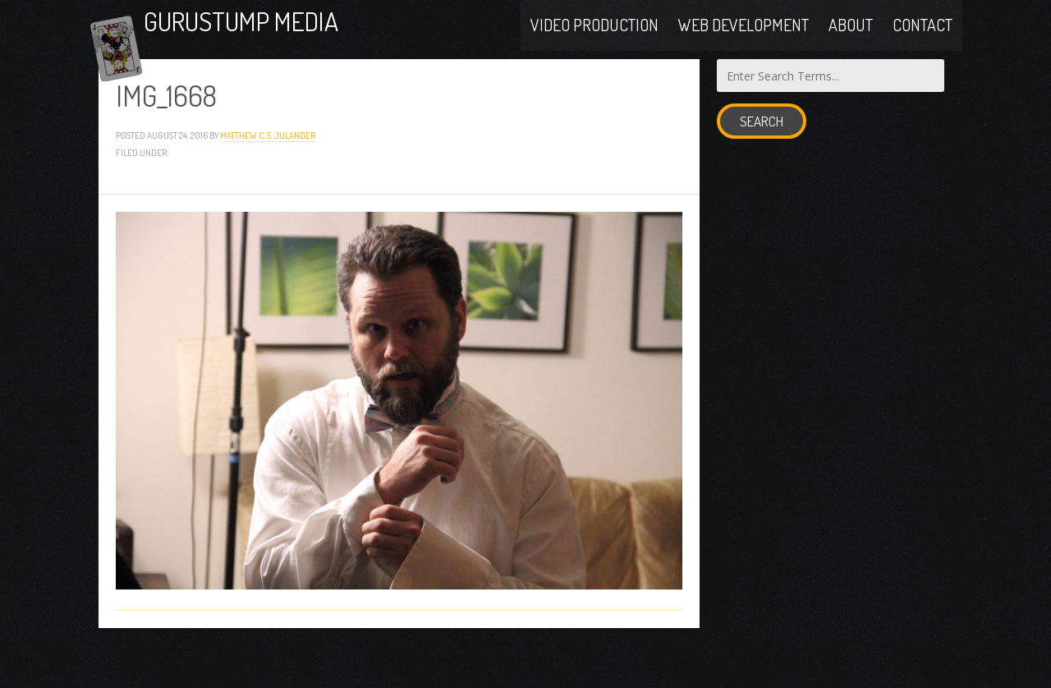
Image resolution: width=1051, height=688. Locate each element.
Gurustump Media (307, 43)
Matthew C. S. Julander (267, 178)
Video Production (594, 42)
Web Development (743, 42)
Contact (922, 42)
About (850, 42)
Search (761, 164)
